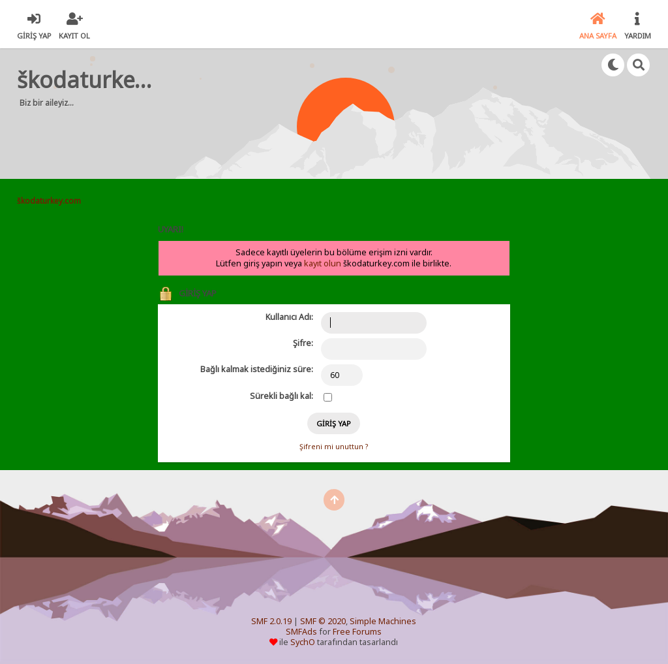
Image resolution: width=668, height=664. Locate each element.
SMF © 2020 (323, 621)
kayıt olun (322, 263)
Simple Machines (383, 621)
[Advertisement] (267, 137)
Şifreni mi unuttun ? (333, 446)
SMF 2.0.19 (271, 621)
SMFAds (301, 631)
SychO (302, 642)
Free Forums (357, 631)
